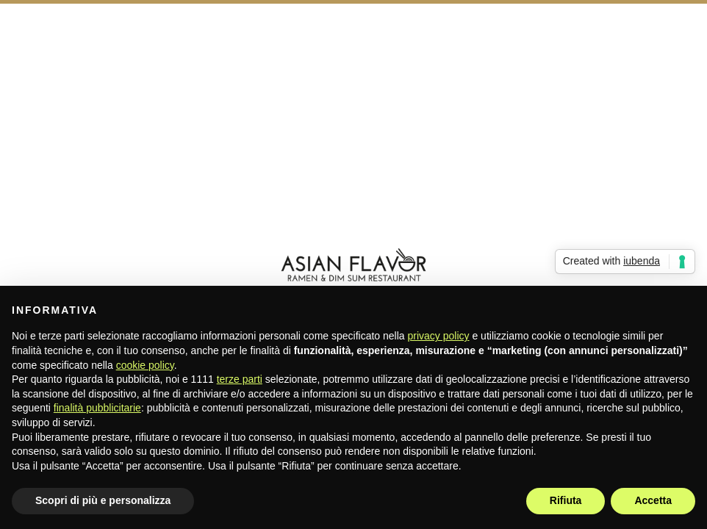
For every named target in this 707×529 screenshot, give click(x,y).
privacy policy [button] (439, 336)
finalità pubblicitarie (97, 408)
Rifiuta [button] (566, 500)
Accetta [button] (653, 500)
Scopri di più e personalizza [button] (103, 500)
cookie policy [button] (145, 365)
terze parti (239, 379)
